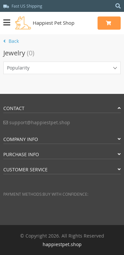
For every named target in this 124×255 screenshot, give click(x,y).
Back (11, 41)
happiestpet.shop (62, 244)
